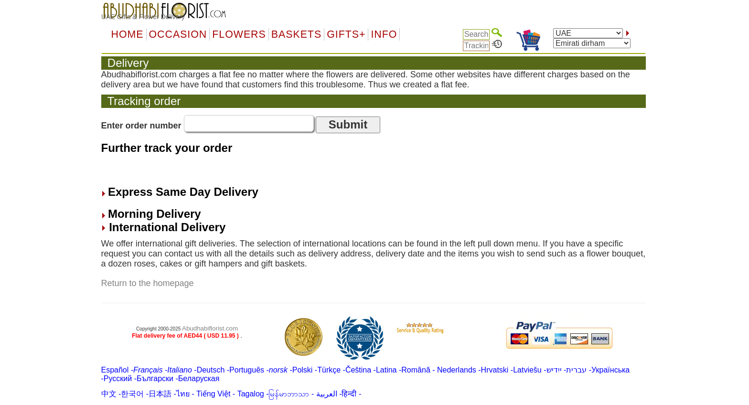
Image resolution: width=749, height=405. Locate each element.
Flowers (239, 34)
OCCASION (178, 34)
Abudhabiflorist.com (210, 328)
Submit (348, 124)
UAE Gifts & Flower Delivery (143, 17)
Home (127, 34)
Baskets (296, 34)
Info (384, 34)
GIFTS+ (346, 34)
